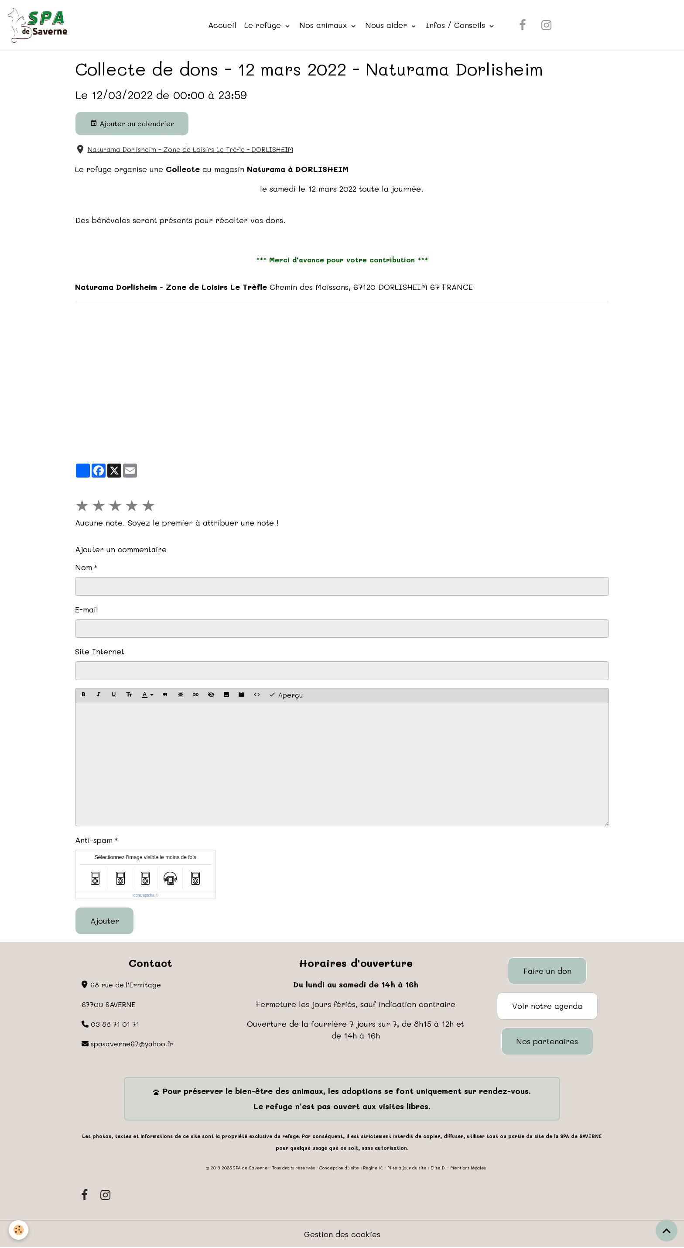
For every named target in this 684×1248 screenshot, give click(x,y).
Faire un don (547, 971)
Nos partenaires (547, 1041)
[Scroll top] (666, 1230)
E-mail (86, 609)
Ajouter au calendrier (132, 123)
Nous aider (387, 25)
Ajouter (104, 920)
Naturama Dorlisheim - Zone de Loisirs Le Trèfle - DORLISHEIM (190, 149)
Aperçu (286, 694)
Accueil (222, 25)
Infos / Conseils (456, 25)
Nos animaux (324, 25)
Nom (83, 567)
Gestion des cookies (342, 1234)
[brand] (39, 25)
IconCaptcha (143, 895)
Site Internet (99, 651)
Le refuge (264, 25)
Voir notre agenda (547, 1005)
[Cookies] (18, 1230)
